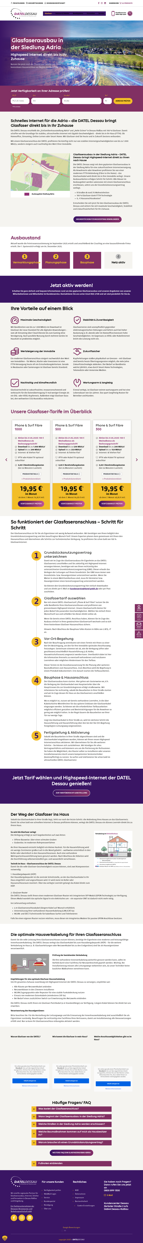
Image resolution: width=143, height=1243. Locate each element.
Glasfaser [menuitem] (48, 13)
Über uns (47, 1209)
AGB (76, 1190)
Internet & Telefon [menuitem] (62, 13)
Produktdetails (31, 474)
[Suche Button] (130, 13)
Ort (34, 96)
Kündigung (48, 1205)
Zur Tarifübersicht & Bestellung (71, 793)
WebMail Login (50, 1194)
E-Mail (108, 1195)
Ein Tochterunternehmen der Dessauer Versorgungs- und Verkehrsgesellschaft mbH (22, 1208)
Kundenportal (49, 1201)
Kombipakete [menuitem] (78, 13)
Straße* (67, 96)
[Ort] (45, 101)
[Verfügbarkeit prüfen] (123, 101)
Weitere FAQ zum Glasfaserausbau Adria (71, 1153)
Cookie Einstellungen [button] (86, 1206)
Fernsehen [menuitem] (91, 13)
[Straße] (81, 101)
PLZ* (14, 96)
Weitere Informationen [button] (30, 1086)
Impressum (79, 1198)
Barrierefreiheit (81, 1201)
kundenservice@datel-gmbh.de (84, 589)
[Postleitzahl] (20, 101)
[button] (5, 1238)
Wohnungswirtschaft (56, 3)
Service (47, 1198)
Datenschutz (80, 1194)
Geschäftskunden (35, 3)
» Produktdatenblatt (31, 479)
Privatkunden (19, 3)
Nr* (106, 96)
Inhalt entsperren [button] (30, 1080)
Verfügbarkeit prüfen (31, 504)
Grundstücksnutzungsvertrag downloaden (97, 219)
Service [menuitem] (101, 13)
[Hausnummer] (107, 101)
